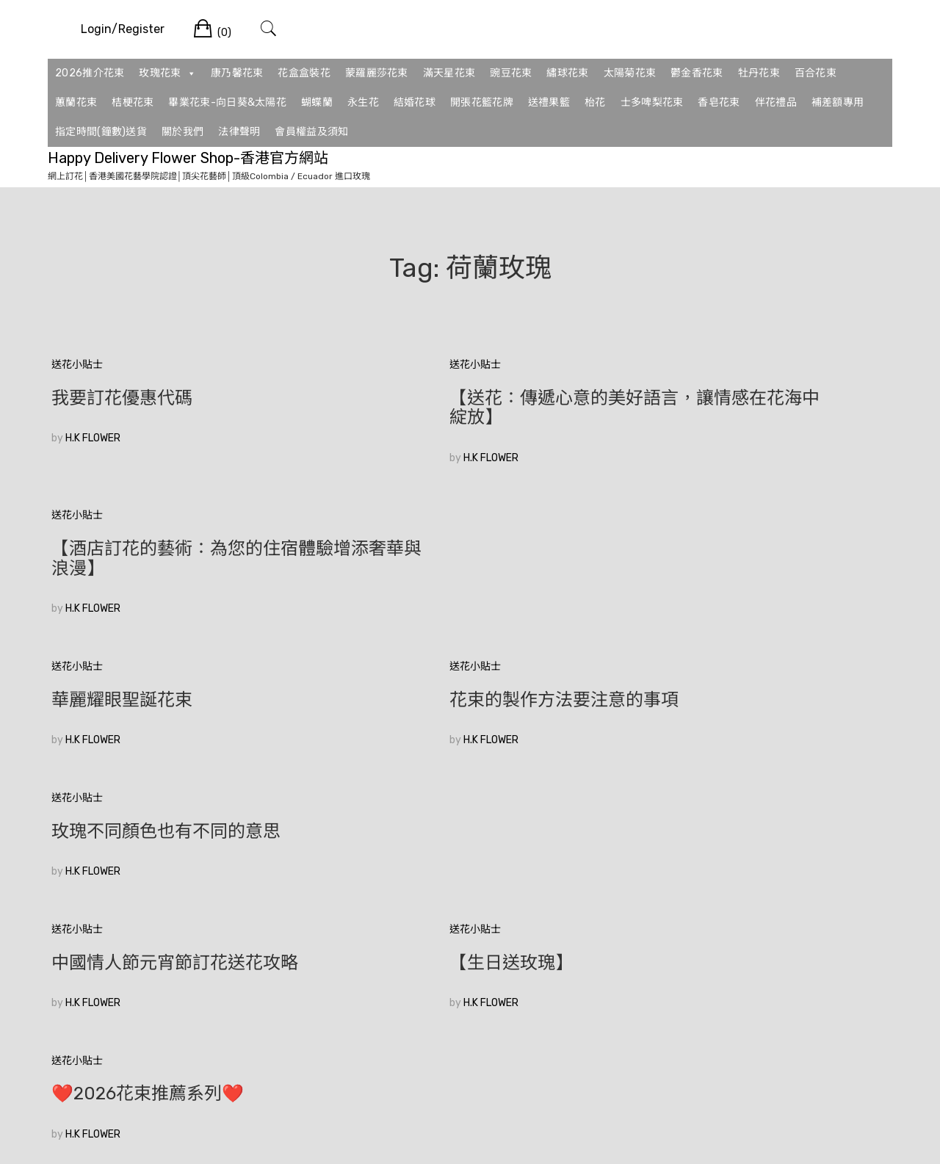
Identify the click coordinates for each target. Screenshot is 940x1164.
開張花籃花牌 (481, 102)
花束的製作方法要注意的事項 (452, 548)
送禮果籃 (549, 102)
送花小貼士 (77, 364)
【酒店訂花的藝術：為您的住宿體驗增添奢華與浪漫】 (756, 407)
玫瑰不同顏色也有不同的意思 (738, 548)
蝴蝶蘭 (317, 102)
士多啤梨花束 (652, 102)
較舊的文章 (77, 929)
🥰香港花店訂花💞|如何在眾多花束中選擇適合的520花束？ (181, 821)
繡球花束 (567, 73)
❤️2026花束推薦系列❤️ (720, 680)
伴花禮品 (776, 102)
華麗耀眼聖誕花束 (121, 548)
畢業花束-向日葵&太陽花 (227, 102)
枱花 (595, 102)
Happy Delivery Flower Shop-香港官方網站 (188, 158)
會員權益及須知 (311, 132)
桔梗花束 (132, 102)
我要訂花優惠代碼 (121, 398)
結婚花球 (414, 102)
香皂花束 (719, 102)
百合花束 (815, 73)
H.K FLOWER (92, 438)
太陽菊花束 (630, 73)
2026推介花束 (89, 73)
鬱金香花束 (696, 73)
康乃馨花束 (237, 73)
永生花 (363, 102)
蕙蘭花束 (76, 102)
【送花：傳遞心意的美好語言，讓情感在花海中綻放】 (470, 407)
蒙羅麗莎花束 (376, 73)
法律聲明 (239, 132)
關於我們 (182, 132)
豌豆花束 (511, 73)
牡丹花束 (759, 73)
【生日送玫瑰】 (399, 680)
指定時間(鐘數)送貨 (101, 132)
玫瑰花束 (167, 73)
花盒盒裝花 (304, 73)
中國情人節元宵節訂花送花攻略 (174, 680)
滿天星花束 (449, 73)
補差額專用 (837, 102)
